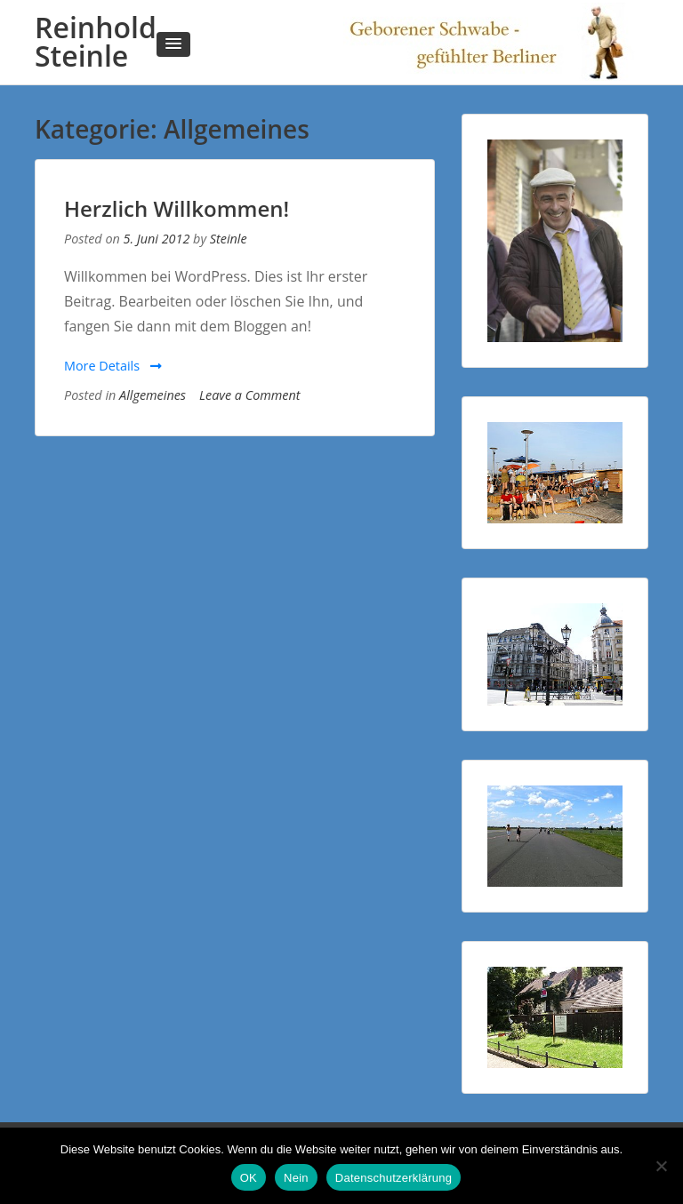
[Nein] (661, 1166)
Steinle (228, 238)
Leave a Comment (249, 395)
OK (248, 1177)
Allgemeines (152, 395)
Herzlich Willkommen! (176, 208)
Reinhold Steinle (96, 41)
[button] (173, 44)
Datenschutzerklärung (393, 1177)
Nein (296, 1177)
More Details (113, 365)
